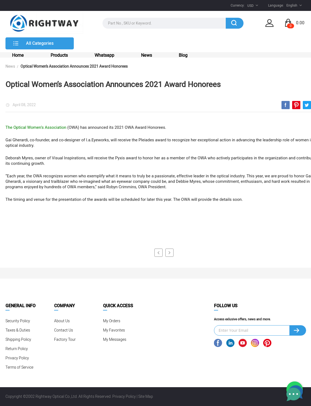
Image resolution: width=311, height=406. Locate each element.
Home (18, 55)
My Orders (111, 321)
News (146, 55)
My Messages (114, 339)
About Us (62, 321)
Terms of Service (19, 367)
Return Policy (16, 349)
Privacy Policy (17, 358)
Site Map (145, 396)
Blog (183, 55)
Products (59, 55)
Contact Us (63, 330)
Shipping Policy (18, 339)
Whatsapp (104, 55)
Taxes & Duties (17, 330)
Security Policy (17, 321)
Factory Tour (65, 339)
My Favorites (114, 330)
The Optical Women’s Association (35, 127)
